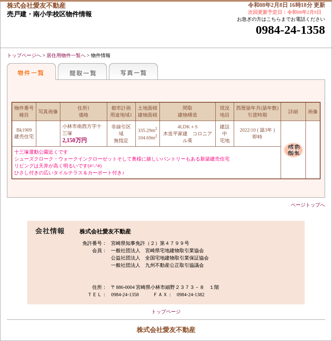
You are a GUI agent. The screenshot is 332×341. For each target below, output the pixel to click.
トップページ (166, 312)
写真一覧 (133, 71)
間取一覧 (82, 71)
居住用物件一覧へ (66, 55)
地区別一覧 (31, 71)
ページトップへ (308, 205)
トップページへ (24, 55)
